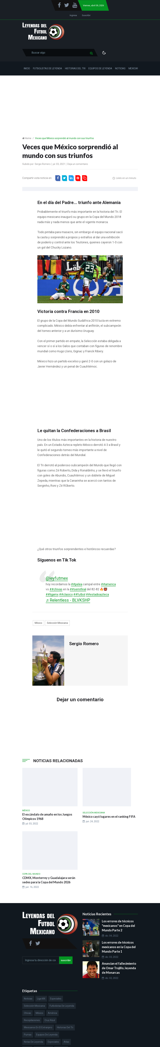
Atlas (66, 1041)
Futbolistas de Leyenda (47, 68)
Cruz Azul (50, 1020)
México (38, 623)
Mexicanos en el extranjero (38, 1027)
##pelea (76, 584)
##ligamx (52, 594)
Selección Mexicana (57, 623)
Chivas (27, 1013)
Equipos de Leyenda (100, 68)
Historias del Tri (75, 68)
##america (108, 584)
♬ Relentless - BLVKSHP (68, 600)
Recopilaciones (32, 1020)
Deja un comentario (77, 164)
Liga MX (41, 998)
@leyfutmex (57, 578)
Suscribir (86, 15)
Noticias (120, 68)
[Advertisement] (80, 100)
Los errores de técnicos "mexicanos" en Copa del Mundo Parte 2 (118, 925)
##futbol (79, 594)
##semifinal (78, 589)
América (52, 1013)
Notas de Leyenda (33, 1041)
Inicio (27, 68)
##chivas (56, 589)
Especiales (55, 998)
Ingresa (73, 15)
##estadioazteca (97, 594)
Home (28, 138)
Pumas (27, 1034)
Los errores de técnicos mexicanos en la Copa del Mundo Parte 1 (119, 947)
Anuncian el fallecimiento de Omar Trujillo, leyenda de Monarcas (119, 968)
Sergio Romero (43, 164)
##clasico (66, 594)
